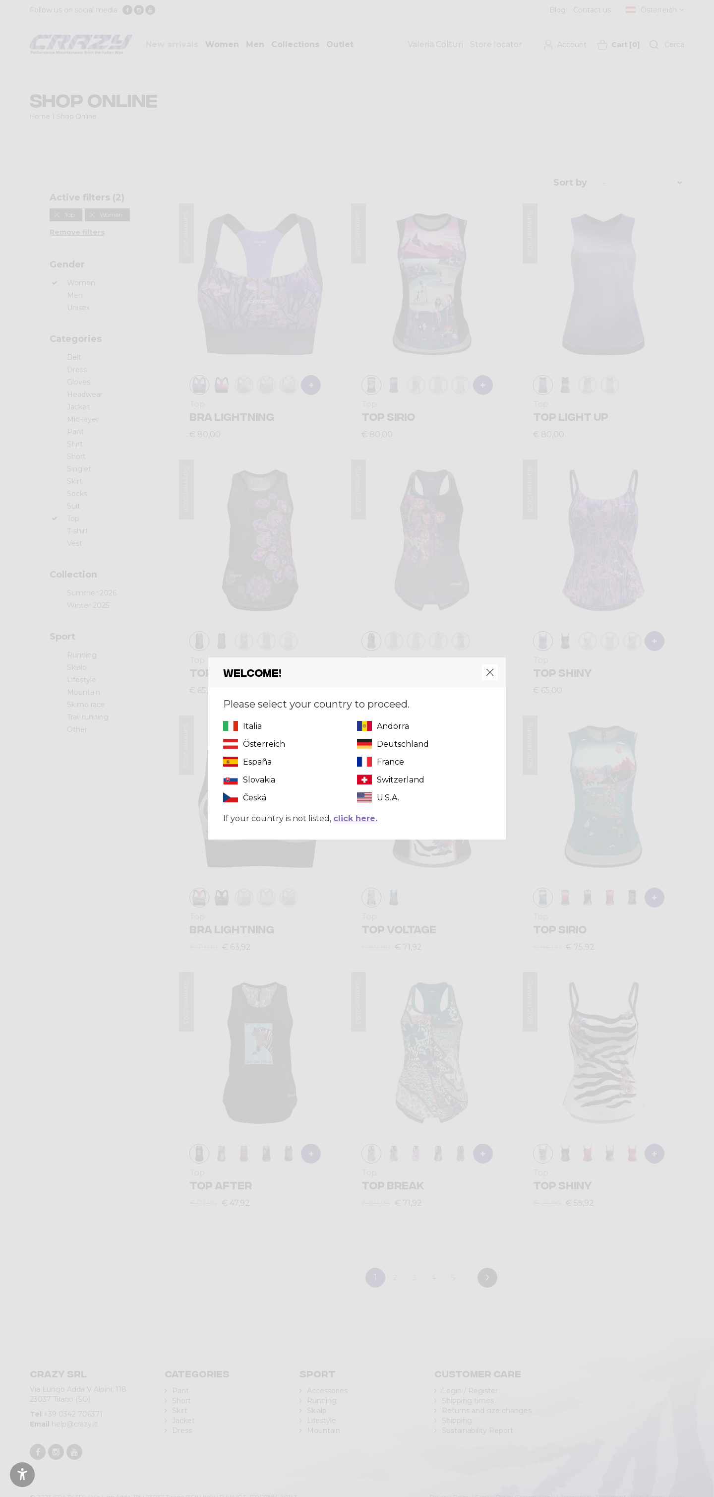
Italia (252, 726)
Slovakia (259, 779)
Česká (254, 797)
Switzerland (400, 779)
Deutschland (403, 744)
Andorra (393, 726)
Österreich (264, 744)
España (257, 762)
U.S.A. (388, 797)
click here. (355, 818)
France (390, 762)
